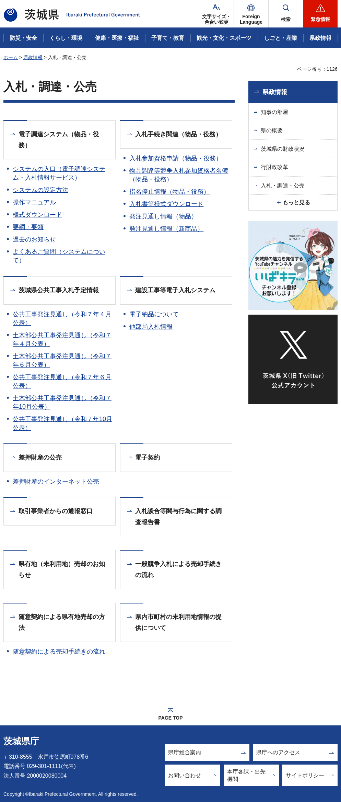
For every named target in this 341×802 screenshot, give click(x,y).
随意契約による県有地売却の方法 (62, 622)
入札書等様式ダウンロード (166, 204)
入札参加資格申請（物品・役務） (175, 158)
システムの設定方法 (40, 190)
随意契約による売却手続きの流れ (59, 651)
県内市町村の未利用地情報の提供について (178, 622)
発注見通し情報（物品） (163, 216)
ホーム (10, 57)
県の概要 (272, 130)
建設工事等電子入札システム (175, 290)
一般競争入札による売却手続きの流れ (178, 569)
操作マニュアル (34, 202)
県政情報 (33, 57)
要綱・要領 (28, 227)
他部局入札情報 (151, 326)
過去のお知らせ (34, 239)
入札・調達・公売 (283, 186)
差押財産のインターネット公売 (56, 481)
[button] (251, 13)
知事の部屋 (274, 112)
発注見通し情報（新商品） (166, 228)
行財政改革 (274, 167)
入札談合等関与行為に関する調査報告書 (178, 517)
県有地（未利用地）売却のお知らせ (62, 569)
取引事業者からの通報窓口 (56, 511)
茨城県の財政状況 (283, 149)
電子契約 (147, 457)
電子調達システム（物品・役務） (59, 140)
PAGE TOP (170, 718)
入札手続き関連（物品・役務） (178, 134)
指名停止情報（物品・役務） (169, 191)
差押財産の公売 (40, 457)
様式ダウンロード (37, 214)
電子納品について (154, 314)
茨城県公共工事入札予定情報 (59, 290)
